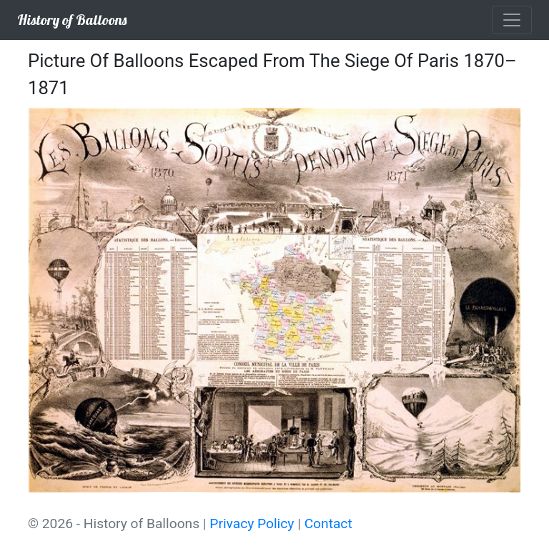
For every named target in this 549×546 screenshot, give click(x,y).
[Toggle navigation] (512, 20)
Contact (328, 523)
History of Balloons (72, 20)
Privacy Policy (251, 523)
